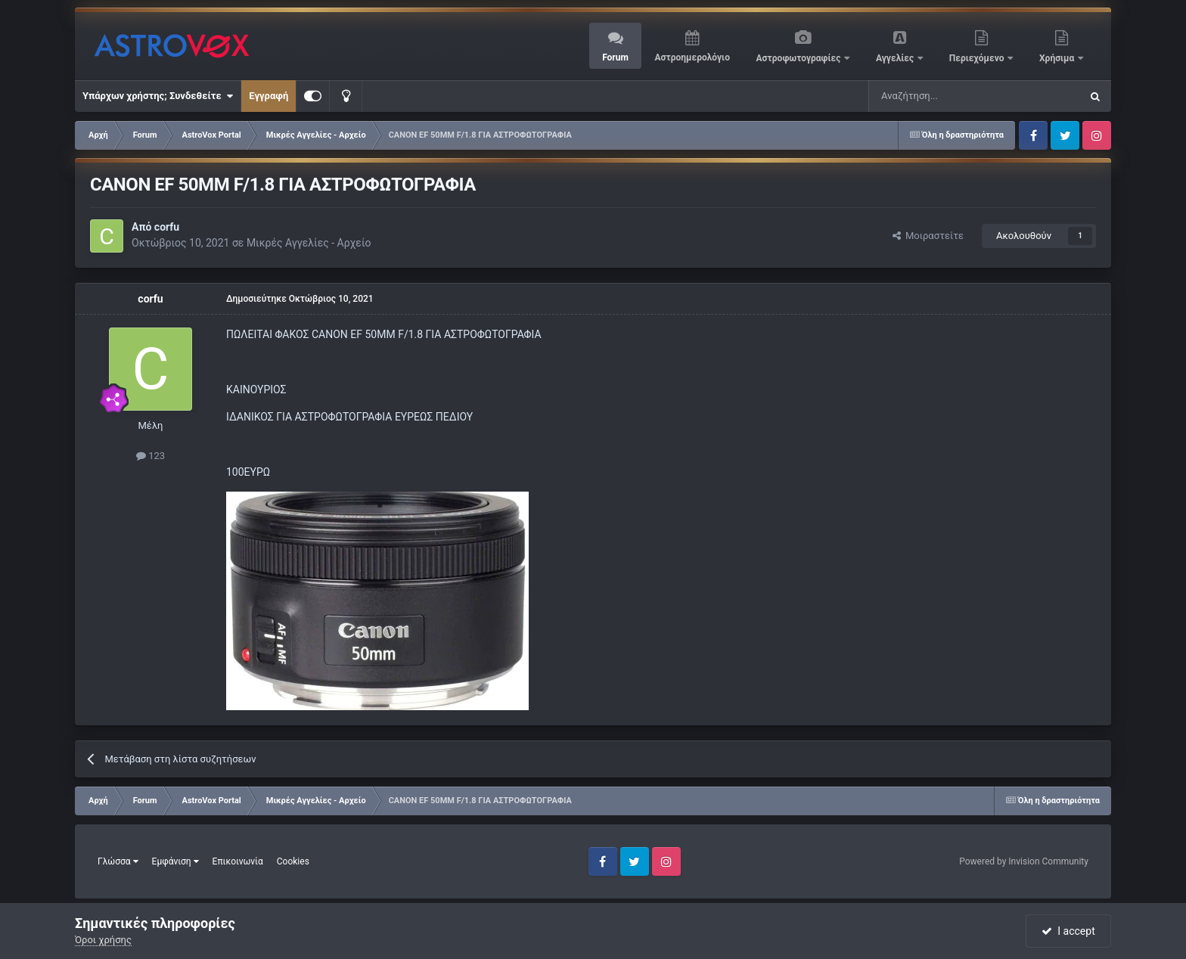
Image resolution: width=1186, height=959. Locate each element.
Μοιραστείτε (928, 235)
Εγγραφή (268, 95)
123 (150, 455)
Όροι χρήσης (103, 939)
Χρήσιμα (1057, 58)
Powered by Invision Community (1023, 861)
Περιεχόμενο (978, 58)
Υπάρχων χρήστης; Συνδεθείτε (157, 96)
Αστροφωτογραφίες (799, 58)
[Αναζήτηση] (924, 96)
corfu (166, 227)
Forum (615, 57)
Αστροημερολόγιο (691, 57)
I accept (1068, 931)
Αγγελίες (896, 58)
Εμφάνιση (175, 861)
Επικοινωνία (238, 861)
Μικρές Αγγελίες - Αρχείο (309, 243)
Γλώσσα (118, 861)
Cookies (293, 861)
